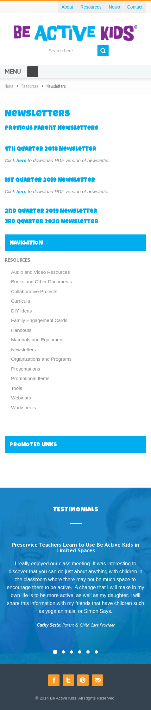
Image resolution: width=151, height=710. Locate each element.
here (21, 160)
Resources (30, 86)
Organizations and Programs (41, 359)
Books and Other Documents (41, 281)
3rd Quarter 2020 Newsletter (51, 222)
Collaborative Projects (34, 291)
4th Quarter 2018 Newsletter (50, 149)
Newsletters (23, 349)
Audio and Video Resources (40, 272)
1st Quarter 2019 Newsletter (50, 180)
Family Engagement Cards (39, 320)
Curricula (20, 301)
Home (9, 86)
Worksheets (23, 407)
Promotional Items (30, 378)
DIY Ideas (21, 310)
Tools (16, 388)
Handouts (21, 330)
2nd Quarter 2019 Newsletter (51, 211)
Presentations (25, 368)
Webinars (21, 397)
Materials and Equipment (37, 339)
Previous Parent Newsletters (51, 128)
